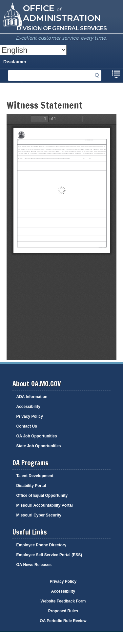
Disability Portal (31, 485)
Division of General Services (61, 28)
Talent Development (34, 476)
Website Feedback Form (63, 601)
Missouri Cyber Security (38, 515)
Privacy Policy (29, 416)
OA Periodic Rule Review (63, 621)
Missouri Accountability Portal (44, 505)
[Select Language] (33, 50)
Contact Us (26, 426)
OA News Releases (34, 564)
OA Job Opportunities (36, 436)
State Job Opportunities (38, 446)
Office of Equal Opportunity (42, 495)
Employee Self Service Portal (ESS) (49, 555)
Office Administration (62, 12)
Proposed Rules (63, 611)
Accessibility (28, 406)
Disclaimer (15, 61)
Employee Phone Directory (41, 545)
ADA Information (32, 396)
